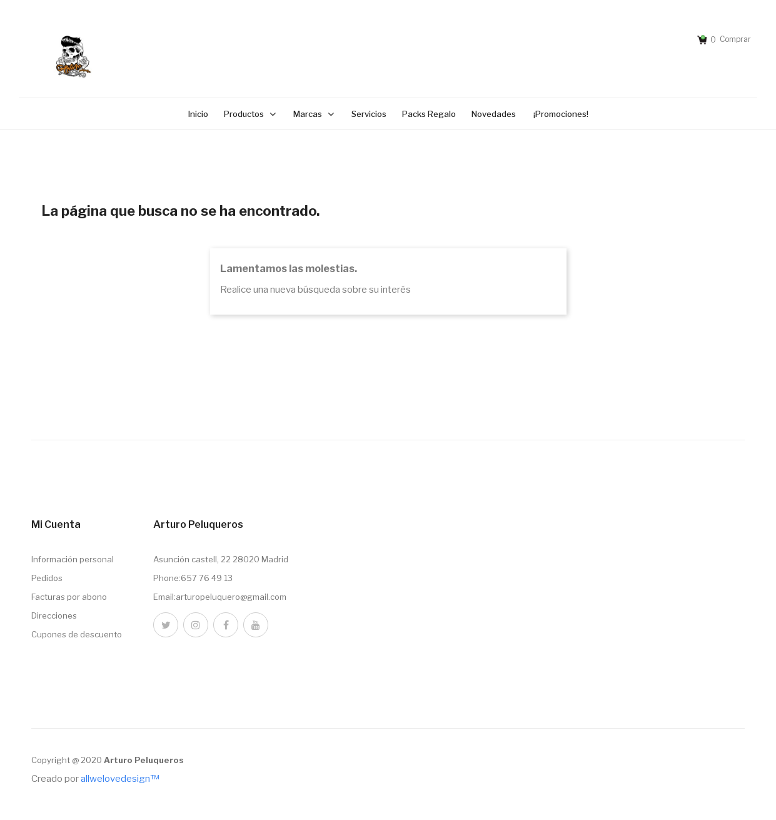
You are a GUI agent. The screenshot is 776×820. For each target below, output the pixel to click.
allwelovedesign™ (120, 778)
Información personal (72, 559)
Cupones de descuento (76, 634)
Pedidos (47, 578)
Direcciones (54, 615)
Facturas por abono (69, 597)
